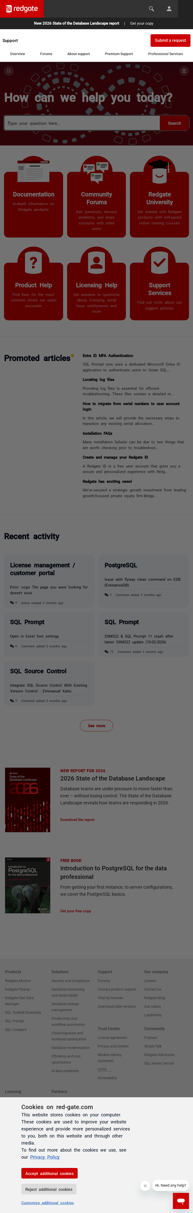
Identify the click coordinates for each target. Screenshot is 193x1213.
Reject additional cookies (48, 1189)
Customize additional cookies (47, 1202)
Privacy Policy (45, 1156)
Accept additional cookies (49, 1173)
